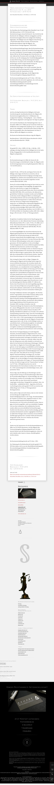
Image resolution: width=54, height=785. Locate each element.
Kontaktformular (21, 502)
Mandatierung (33, 1)
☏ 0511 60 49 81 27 (27, 726)
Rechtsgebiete (25, 1)
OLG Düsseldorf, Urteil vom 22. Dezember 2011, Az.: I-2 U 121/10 (34, 779)
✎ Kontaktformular (27, 729)
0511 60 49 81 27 (21, 500)
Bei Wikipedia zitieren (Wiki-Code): (7, 676)
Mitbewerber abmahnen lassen (22, 775)
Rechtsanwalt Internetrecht (16, 774)
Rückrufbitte (20, 505)
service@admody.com (27, 723)
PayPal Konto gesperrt (33, 775)
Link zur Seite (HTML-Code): (6, 666)
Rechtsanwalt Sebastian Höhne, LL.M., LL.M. (27, 769)
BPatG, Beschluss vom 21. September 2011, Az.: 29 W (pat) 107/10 (37, 781)
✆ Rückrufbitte (27, 732)
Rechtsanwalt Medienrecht (36, 774)
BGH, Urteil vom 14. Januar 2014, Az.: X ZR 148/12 (34, 782)
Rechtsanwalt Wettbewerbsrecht (47, 774)
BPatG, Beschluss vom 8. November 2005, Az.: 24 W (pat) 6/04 (23, 780)
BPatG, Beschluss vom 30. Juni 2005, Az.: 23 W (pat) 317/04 (14, 781)
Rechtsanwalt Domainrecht (5, 774)
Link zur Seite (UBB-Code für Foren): (8, 671)
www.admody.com (22, 513)
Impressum (41, 1)
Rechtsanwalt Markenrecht (26, 774)
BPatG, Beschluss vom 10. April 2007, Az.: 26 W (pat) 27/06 (11, 779)
